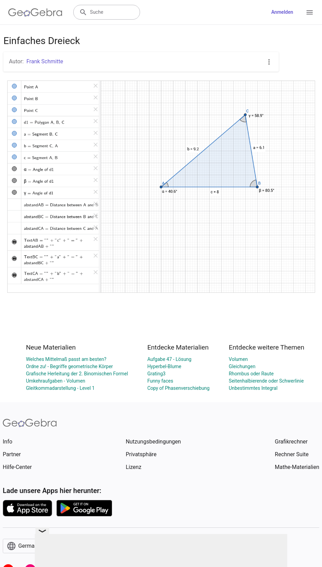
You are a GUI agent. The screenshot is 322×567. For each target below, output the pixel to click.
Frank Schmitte (44, 61)
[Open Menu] (309, 12)
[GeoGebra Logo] (35, 12)
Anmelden (282, 12)
